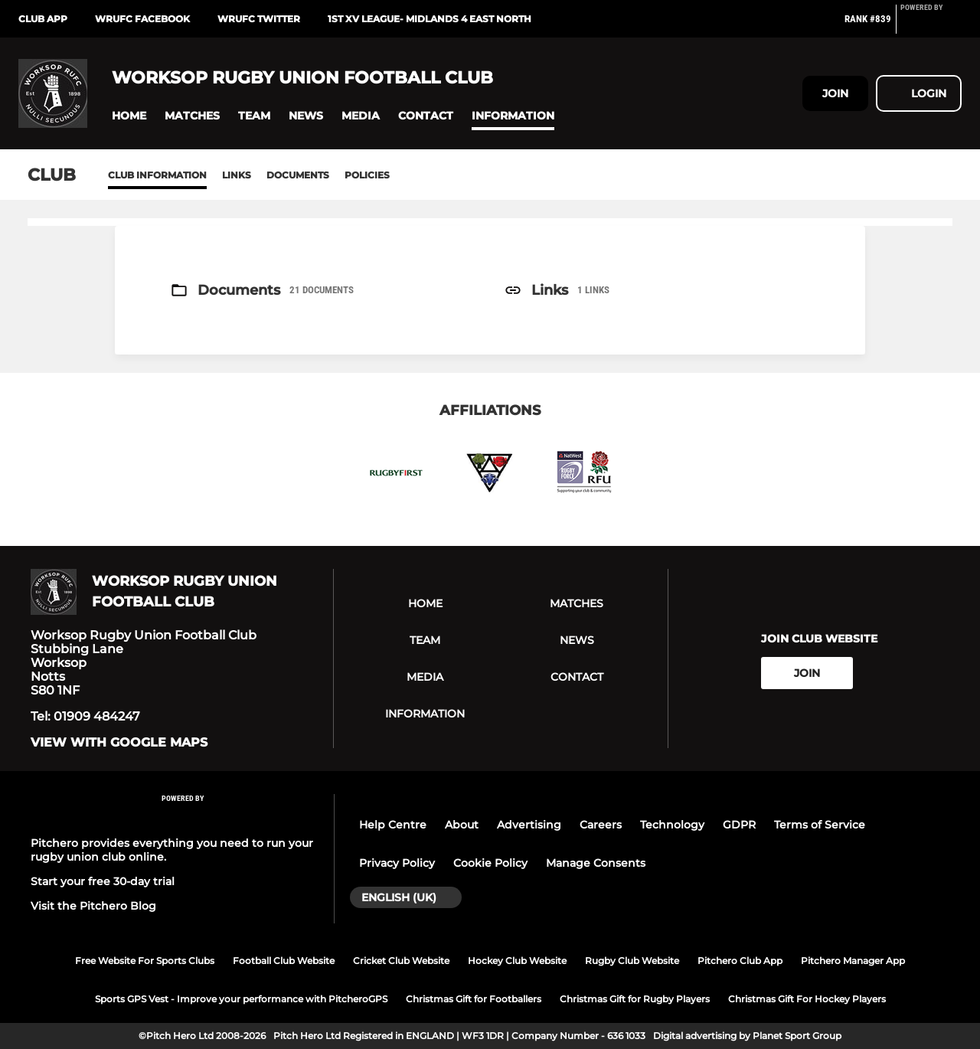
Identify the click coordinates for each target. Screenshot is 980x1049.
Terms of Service (819, 825)
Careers (601, 825)
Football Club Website (284, 960)
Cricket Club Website (401, 960)
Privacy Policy (397, 863)
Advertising (529, 825)
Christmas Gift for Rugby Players (635, 999)
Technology (672, 825)
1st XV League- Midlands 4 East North (429, 19)
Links (236, 175)
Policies (367, 175)
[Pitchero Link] (931, 25)
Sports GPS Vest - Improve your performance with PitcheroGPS (241, 999)
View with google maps (119, 742)
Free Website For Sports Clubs (144, 960)
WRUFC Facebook (142, 19)
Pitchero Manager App (853, 960)
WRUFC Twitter (258, 19)
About (462, 825)
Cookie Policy (490, 863)
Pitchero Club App (739, 960)
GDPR (739, 825)
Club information (157, 175)
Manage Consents (595, 863)
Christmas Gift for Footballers (473, 999)
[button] (129, 116)
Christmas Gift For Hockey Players (807, 999)
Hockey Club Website (517, 960)
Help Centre (392, 825)
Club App (42, 19)
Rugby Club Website (632, 960)
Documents (297, 175)
